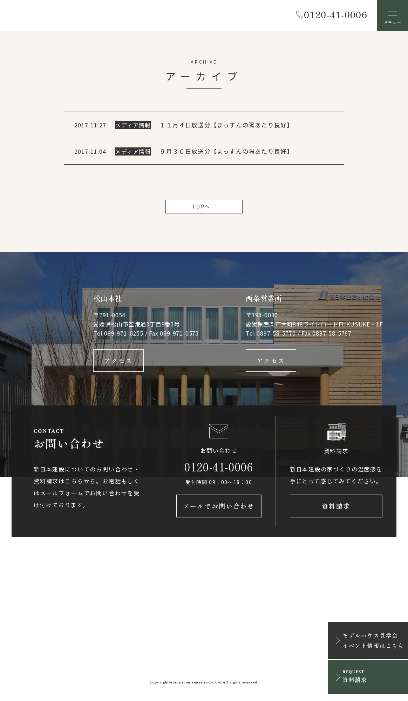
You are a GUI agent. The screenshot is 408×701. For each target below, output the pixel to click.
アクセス (118, 360)
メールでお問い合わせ (219, 506)
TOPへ (204, 206)
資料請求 (336, 506)
